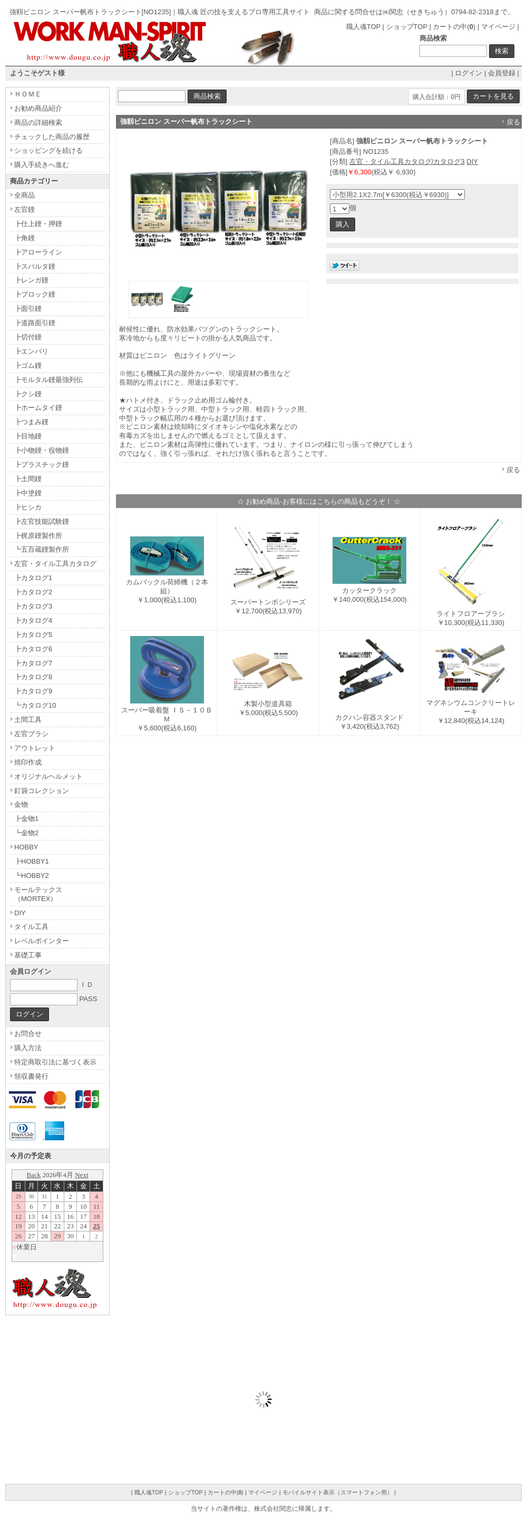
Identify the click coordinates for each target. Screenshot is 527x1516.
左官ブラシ (31, 734)
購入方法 (28, 1048)
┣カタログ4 (33, 620)
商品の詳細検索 (38, 122)
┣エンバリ (31, 351)
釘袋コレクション (41, 791)
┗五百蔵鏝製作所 (41, 549)
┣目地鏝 (28, 436)
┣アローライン (38, 252)
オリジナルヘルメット (48, 776)
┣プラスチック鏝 (41, 464)
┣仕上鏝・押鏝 (38, 224)
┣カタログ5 (33, 635)
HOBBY (26, 847)
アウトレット (34, 748)
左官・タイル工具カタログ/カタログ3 (407, 161)
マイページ (498, 27)
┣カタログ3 (33, 606)
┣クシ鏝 (28, 394)
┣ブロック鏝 (34, 294)
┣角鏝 (24, 238)
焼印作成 (28, 762)
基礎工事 (28, 955)
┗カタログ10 (35, 705)
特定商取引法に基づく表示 (55, 1062)
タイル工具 (31, 927)
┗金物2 (26, 833)
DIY (472, 161)
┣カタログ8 (33, 677)
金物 (21, 804)
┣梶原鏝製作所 (38, 536)
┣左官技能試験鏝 (41, 521)
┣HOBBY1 (31, 861)
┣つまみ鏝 (31, 422)
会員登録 (501, 73)
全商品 (24, 195)
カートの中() (454, 27)
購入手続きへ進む (41, 165)
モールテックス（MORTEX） (38, 894)
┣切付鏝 (28, 337)
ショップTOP (406, 27)
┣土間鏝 (28, 479)
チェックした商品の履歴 (52, 137)
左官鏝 (24, 209)
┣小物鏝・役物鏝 (41, 450)
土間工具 (28, 719)
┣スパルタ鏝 (34, 266)
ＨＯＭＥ (28, 94)
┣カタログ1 (33, 578)
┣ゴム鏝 (28, 365)
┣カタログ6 (33, 649)
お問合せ (28, 1034)
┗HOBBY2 (31, 875)
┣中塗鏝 (28, 493)
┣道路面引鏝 (34, 323)
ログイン (468, 73)
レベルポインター (41, 941)
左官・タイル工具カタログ (55, 564)
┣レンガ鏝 (31, 280)
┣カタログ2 (33, 592)
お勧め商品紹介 (38, 108)
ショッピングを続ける (48, 150)
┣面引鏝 (28, 308)
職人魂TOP (363, 27)
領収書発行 (31, 1076)
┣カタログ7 (33, 663)
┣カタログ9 (33, 691)
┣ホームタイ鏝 (38, 408)
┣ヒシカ (28, 507)
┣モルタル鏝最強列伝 (48, 380)
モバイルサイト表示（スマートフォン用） (337, 1492)
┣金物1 (26, 819)
